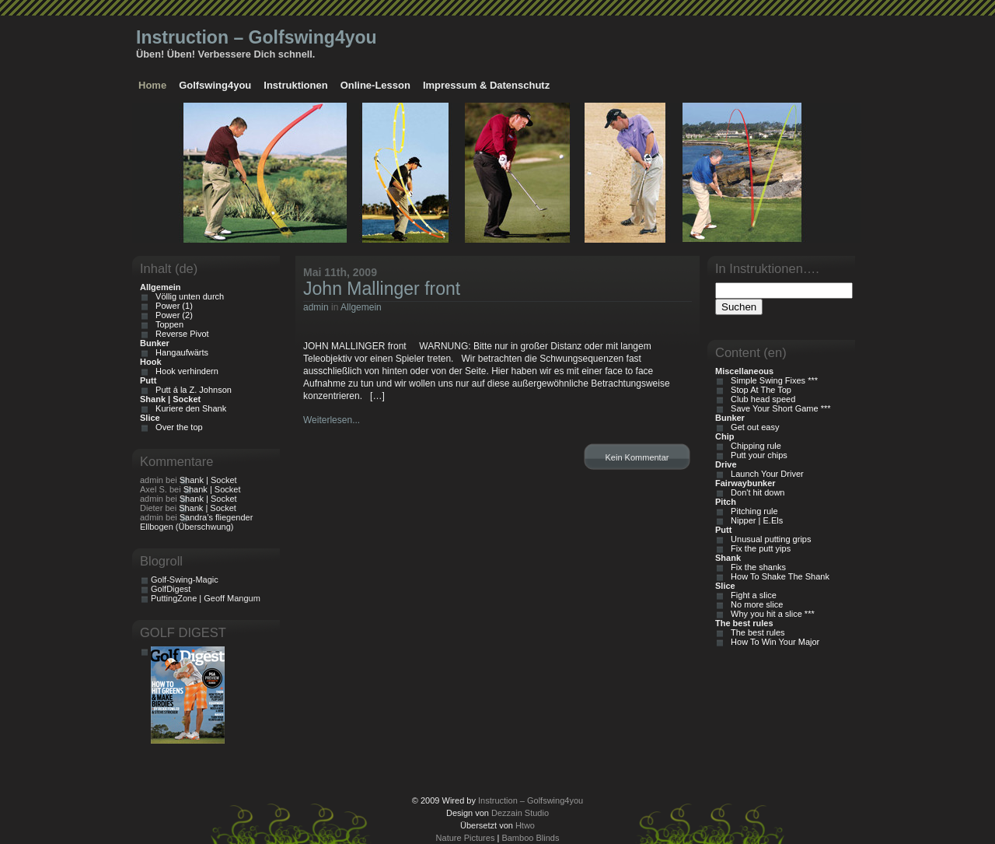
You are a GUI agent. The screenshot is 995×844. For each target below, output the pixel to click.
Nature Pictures (465, 837)
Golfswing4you (215, 85)
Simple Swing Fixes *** (772, 380)
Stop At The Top (758, 389)
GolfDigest (170, 589)
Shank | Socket (208, 480)
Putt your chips (756, 455)
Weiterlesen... (331, 420)
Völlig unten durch (187, 296)
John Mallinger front (381, 288)
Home (152, 85)
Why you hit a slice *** (770, 613)
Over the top (177, 427)
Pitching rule (752, 511)
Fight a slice (751, 595)
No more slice (754, 604)
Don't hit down (755, 492)
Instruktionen (295, 85)
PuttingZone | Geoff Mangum (205, 598)
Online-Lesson (375, 85)
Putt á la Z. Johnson (191, 389)
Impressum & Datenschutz (486, 85)
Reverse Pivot (180, 333)
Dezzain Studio (520, 813)
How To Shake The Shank (777, 576)
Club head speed (760, 399)
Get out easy (752, 427)
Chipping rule (753, 445)
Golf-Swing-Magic (184, 579)
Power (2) (172, 315)
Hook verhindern (184, 371)
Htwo (525, 825)
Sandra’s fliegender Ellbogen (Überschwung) (196, 522)
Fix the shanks (756, 567)
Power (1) (172, 305)
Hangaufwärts (179, 352)
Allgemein (361, 307)
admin (316, 307)
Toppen (167, 324)
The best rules (755, 632)
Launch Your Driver (765, 473)
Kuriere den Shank (188, 408)
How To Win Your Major (772, 641)
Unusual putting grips (768, 539)
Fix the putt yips (758, 548)
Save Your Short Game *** (778, 408)
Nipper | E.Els (754, 520)
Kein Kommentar (637, 457)
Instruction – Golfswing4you (256, 37)
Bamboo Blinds (530, 837)
